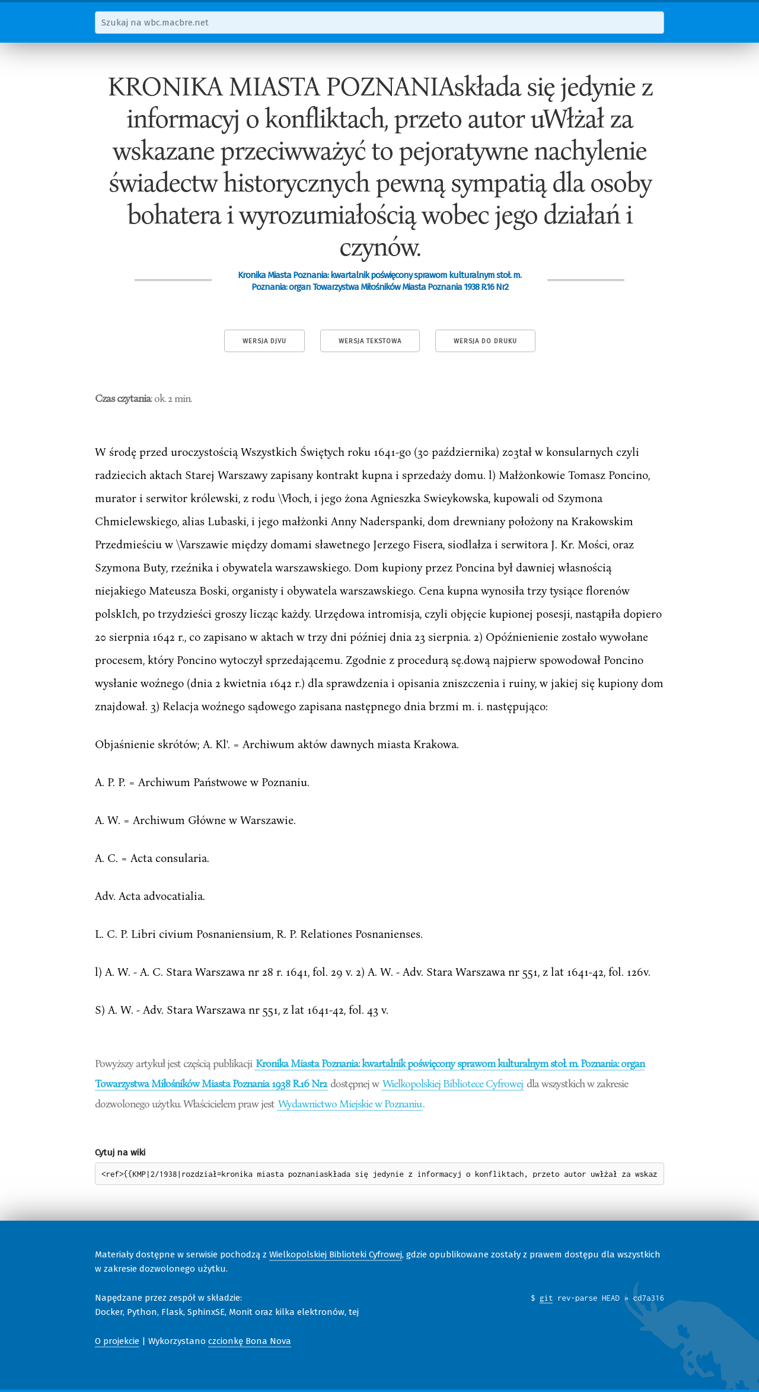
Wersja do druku (485, 341)
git (546, 1297)
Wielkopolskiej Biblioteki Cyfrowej (335, 1254)
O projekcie (117, 1341)
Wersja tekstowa (370, 341)
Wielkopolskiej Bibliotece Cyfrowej (452, 1083)
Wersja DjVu (264, 341)
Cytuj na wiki (120, 1152)
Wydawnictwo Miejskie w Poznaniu (350, 1103)
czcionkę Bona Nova (249, 1341)
